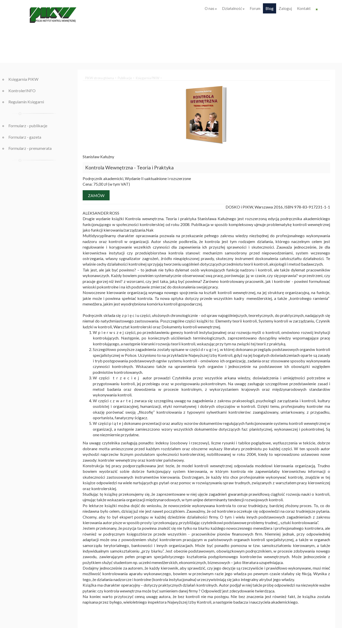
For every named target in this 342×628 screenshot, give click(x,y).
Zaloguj (285, 8)
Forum (255, 8)
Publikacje (125, 78)
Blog (269, 8)
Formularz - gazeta (24, 137)
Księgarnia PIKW (23, 79)
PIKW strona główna (99, 78)
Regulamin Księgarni (26, 101)
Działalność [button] (233, 8)
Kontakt (304, 8)
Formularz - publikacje (27, 125)
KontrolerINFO (22, 90)
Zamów (96, 195)
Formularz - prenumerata (30, 148)
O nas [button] (211, 8)
